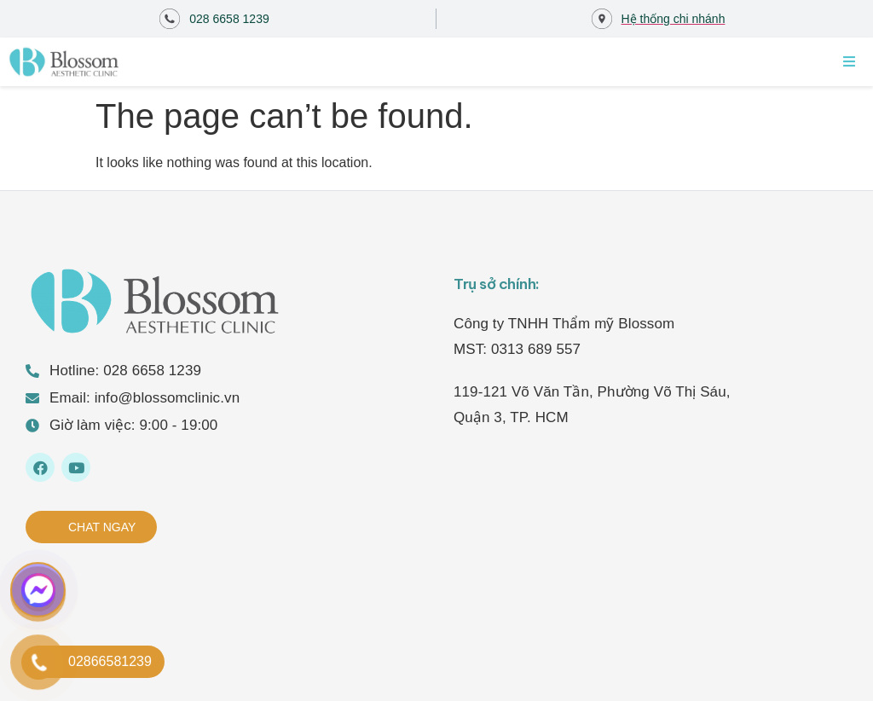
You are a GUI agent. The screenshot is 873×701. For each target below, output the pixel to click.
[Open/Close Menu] (849, 61)
